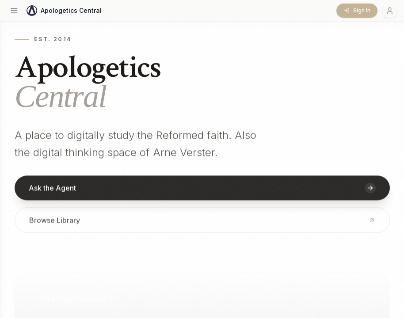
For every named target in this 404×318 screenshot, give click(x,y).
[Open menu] (14, 11)
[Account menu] (390, 11)
